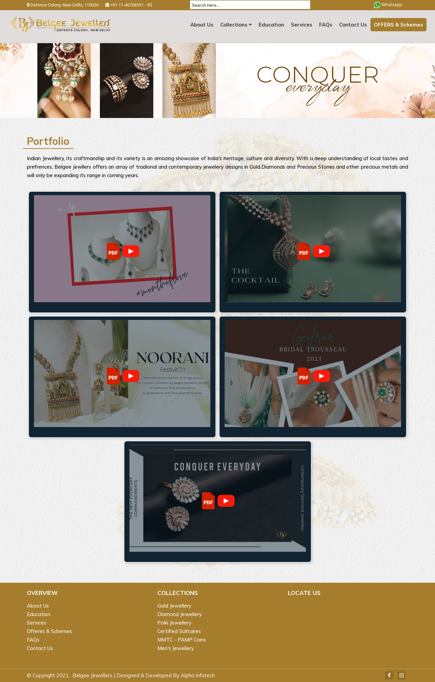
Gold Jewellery (174, 605)
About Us (201, 24)
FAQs (325, 24)
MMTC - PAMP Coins (181, 639)
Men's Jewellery (175, 648)
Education (271, 24)
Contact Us (353, 24)
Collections (236, 24)
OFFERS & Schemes (398, 24)
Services (301, 24)
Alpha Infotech (198, 675)
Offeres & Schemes (49, 631)
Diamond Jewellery (179, 614)
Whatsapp (388, 4)
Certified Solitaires (179, 631)
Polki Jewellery (174, 622)
